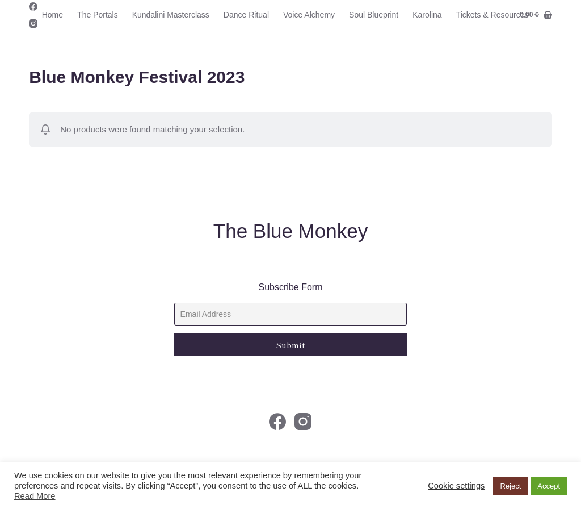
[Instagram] (33, 23)
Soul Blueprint (373, 14)
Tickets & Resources (500, 15)
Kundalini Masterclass (170, 14)
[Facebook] (33, 6)
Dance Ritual (246, 14)
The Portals (97, 14)
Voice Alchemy (309, 14)
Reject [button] (510, 486)
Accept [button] (548, 486)
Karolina (426, 14)
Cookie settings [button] (456, 485)
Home (52, 14)
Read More (35, 495)
